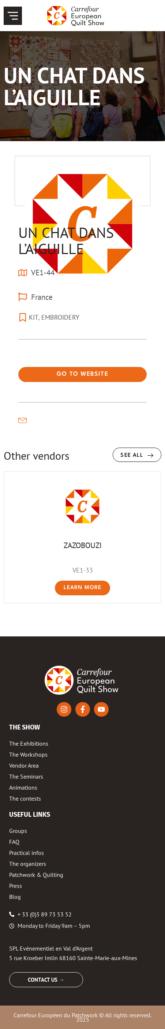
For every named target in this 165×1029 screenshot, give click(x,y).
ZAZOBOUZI (83, 545)
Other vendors (37, 455)
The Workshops (28, 754)
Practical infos (26, 852)
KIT (33, 317)
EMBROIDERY (60, 317)
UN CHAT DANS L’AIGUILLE (66, 240)
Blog (15, 896)
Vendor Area (24, 765)
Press (15, 885)
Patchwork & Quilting (36, 874)
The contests (25, 798)
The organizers (27, 863)
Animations (23, 787)
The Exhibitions (28, 743)
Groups (18, 830)
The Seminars (26, 776)
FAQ (14, 841)
